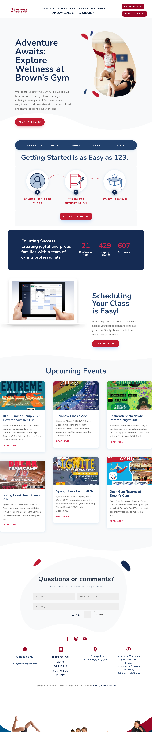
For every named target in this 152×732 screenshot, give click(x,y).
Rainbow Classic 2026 (72, 416)
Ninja (120, 145)
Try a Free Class (30, 122)
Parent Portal (133, 6)
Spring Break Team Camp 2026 (21, 497)
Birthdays (98, 8)
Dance (76, 145)
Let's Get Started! (76, 216)
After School (67, 8)
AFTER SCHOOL (60, 657)
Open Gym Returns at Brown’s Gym (125, 494)
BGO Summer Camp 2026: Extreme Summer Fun (22, 418)
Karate (98, 145)
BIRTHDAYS (60, 666)
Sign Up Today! (106, 344)
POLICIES (60, 675)
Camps (83, 8)
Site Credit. (112, 685)
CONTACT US (60, 671)
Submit (100, 614)
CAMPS (61, 661)
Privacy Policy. (100, 685)
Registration (85, 13)
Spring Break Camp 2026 (74, 491)
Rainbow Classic (62, 13)
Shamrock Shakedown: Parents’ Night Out (126, 418)
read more (9, 445)
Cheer (53, 145)
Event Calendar (134, 13)
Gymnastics (33, 145)
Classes (45, 8)
